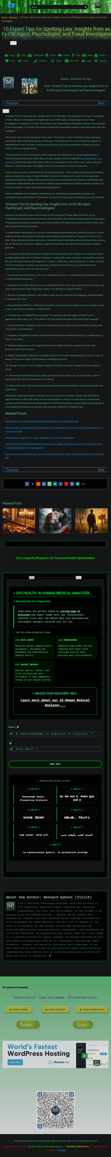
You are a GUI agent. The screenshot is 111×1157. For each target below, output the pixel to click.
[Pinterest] (66, 484)
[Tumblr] (60, 484)
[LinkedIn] (44, 484)
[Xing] (78, 484)
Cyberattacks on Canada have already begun (41, 421)
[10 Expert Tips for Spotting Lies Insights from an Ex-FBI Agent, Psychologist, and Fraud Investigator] (30, 93)
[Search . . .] (56, 7)
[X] (32, 484)
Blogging (13, 17)
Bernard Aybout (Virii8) (67, 897)
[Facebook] (27, 484)
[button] (5, 521)
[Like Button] (13, 43)
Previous (12, 103)
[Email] (83, 484)
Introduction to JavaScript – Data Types (39, 437)
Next (101, 103)
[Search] (85, 7)
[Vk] (72, 484)
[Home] (11, 5)
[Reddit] (38, 484)
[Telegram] (55, 484)
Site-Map (61, 1150)
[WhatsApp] (49, 484)
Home (4, 17)
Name (12, 727)
